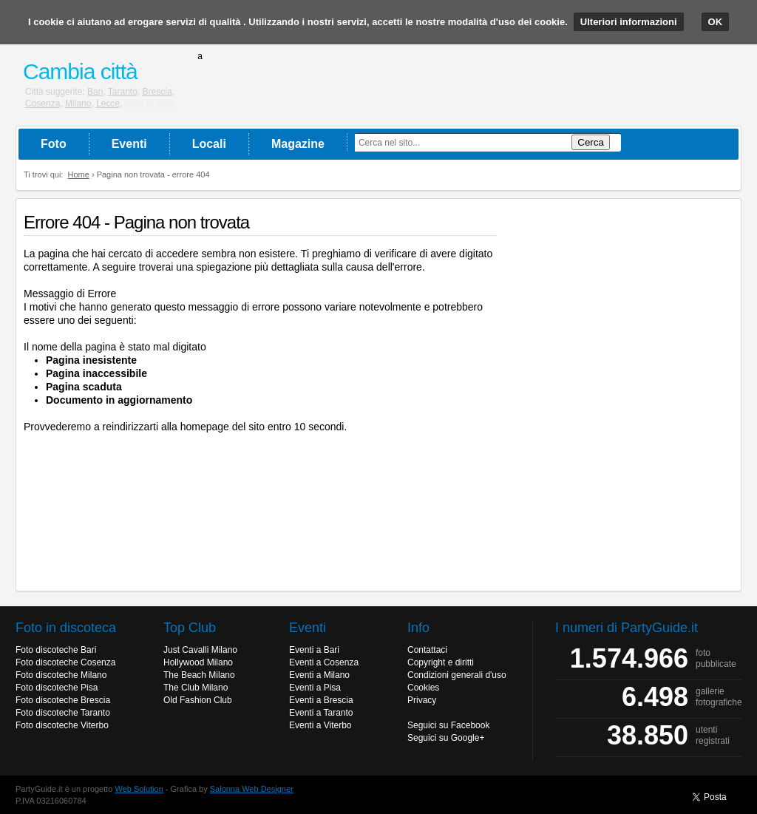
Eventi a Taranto (321, 713)
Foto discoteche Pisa (57, 687)
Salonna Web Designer (251, 788)
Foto (54, 144)
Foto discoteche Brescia (63, 700)
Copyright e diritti (440, 662)
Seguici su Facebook (448, 725)
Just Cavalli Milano (200, 650)
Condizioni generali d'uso (456, 675)
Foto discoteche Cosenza (65, 662)
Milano (78, 103)
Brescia (157, 92)
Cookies (423, 687)
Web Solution (139, 788)
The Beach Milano (199, 675)
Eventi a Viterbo (320, 725)
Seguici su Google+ (445, 738)
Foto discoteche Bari (56, 650)
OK (715, 21)
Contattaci (427, 650)
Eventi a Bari (314, 650)
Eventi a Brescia (321, 700)
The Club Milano (195, 687)
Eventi (129, 144)
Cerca (590, 142)
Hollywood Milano (198, 662)
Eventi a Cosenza (324, 662)
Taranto (123, 92)
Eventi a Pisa (315, 687)
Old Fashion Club (197, 700)
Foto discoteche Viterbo (62, 725)
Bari (95, 92)
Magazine (298, 144)
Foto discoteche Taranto (63, 713)
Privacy (421, 700)
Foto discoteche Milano (61, 675)
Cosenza (42, 103)
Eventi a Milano (319, 675)
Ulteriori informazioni (628, 21)
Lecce (108, 103)
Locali (209, 144)
